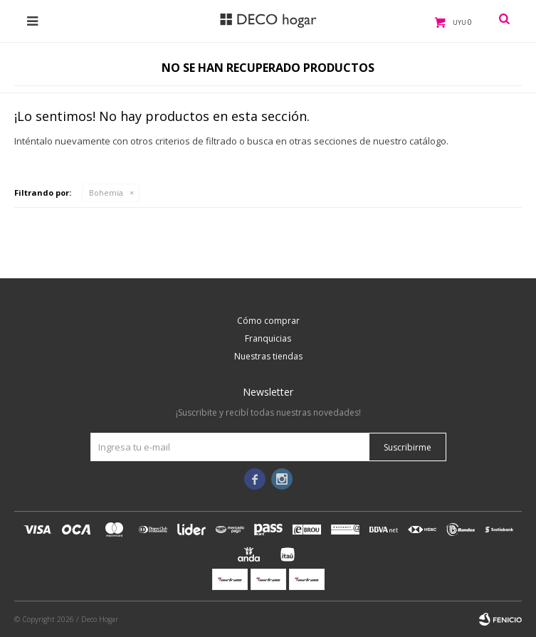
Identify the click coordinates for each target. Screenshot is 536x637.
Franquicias (268, 338)
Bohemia (106, 192)
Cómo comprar (268, 321)
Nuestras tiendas (268, 356)
